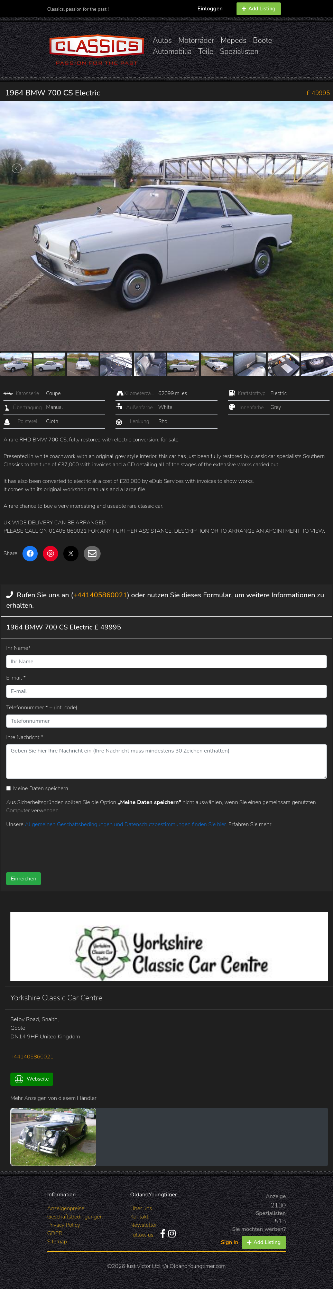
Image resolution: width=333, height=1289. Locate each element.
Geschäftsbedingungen (75, 1217)
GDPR (54, 1233)
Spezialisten (239, 51)
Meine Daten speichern (40, 788)
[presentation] (141, 847)
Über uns (141, 1208)
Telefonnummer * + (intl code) (41, 707)
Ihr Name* (18, 648)
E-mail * (16, 678)
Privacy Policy (63, 1225)
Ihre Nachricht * (24, 737)
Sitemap (57, 1241)
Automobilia (172, 51)
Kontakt (139, 1217)
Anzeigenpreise (65, 1208)
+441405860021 (100, 595)
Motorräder (196, 40)
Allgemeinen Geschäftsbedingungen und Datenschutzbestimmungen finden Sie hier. (127, 824)
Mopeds (234, 40)
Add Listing (259, 8)
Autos (162, 40)
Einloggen (210, 8)
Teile (205, 51)
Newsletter (143, 1225)
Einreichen (23, 878)
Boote (262, 40)
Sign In (229, 1242)
